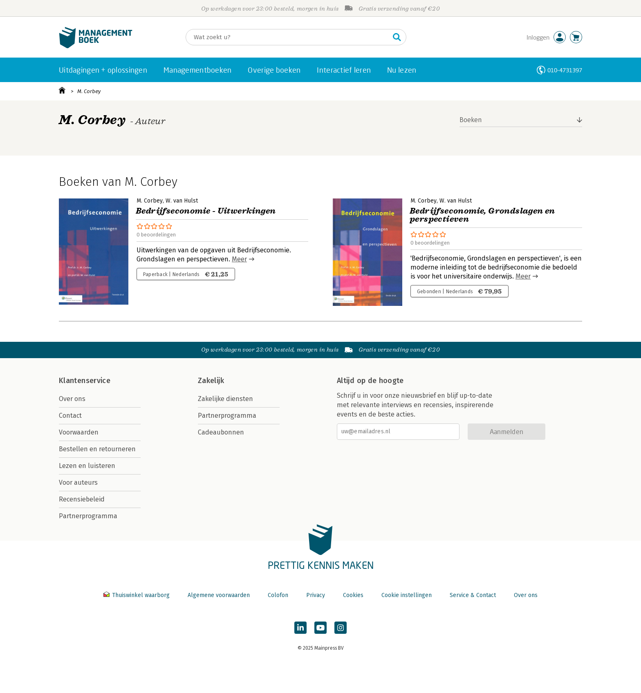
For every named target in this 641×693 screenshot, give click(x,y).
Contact (70, 415)
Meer (239, 259)
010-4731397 (564, 70)
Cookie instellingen (406, 595)
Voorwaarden (79, 432)
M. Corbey (89, 91)
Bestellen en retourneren (97, 449)
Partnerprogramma (88, 516)
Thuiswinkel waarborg (137, 595)
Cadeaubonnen (221, 432)
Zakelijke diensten (225, 399)
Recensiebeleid (82, 499)
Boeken (470, 120)
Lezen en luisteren (87, 466)
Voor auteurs (78, 482)
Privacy (315, 595)
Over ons (72, 399)
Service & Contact (473, 595)
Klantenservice (84, 380)
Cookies (353, 595)
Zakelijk (211, 380)
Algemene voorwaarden (219, 595)
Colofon (278, 595)
